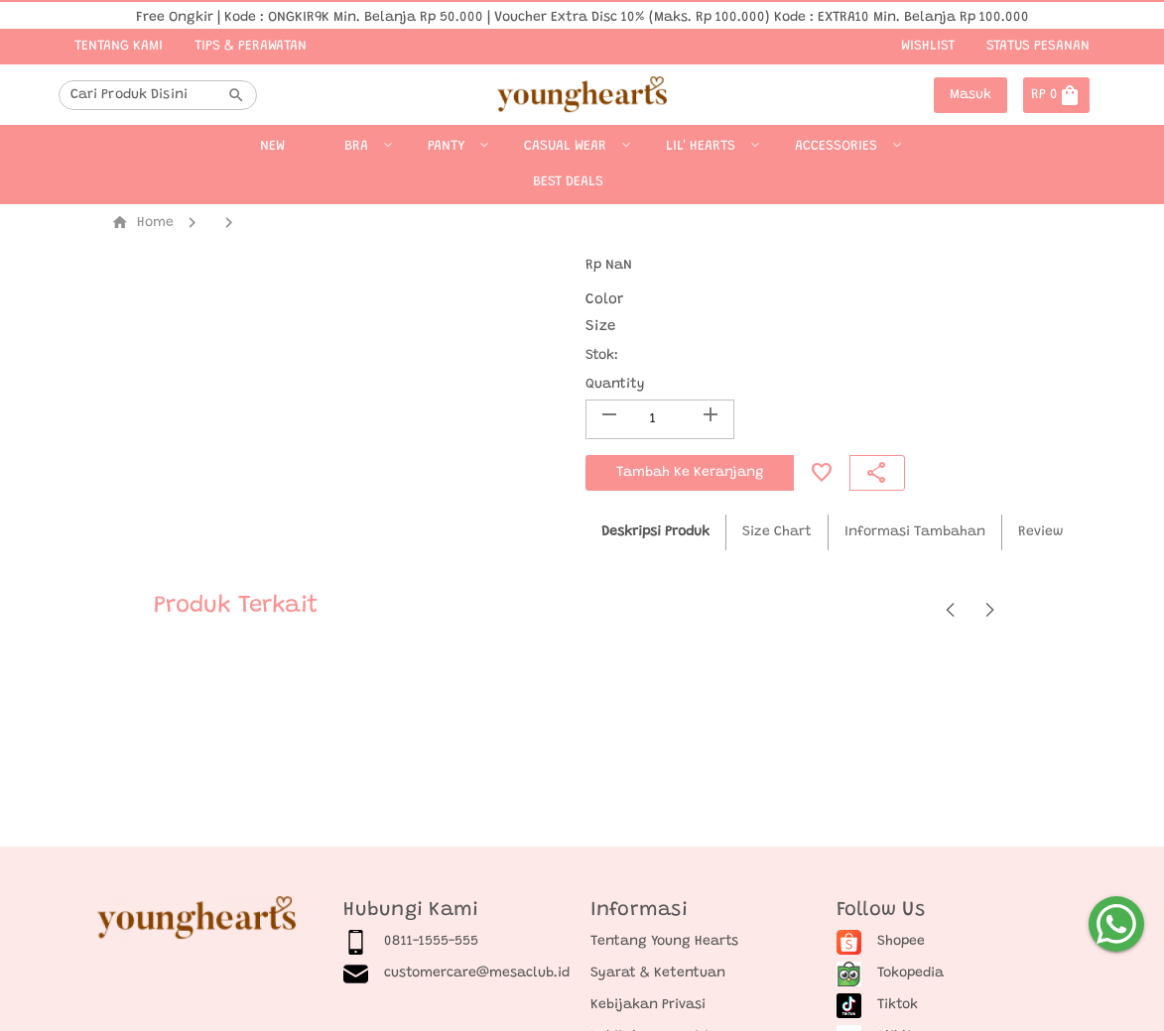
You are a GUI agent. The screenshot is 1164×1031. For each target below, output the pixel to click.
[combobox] (145, 95)
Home (142, 222)
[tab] (655, 532)
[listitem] (458, 942)
